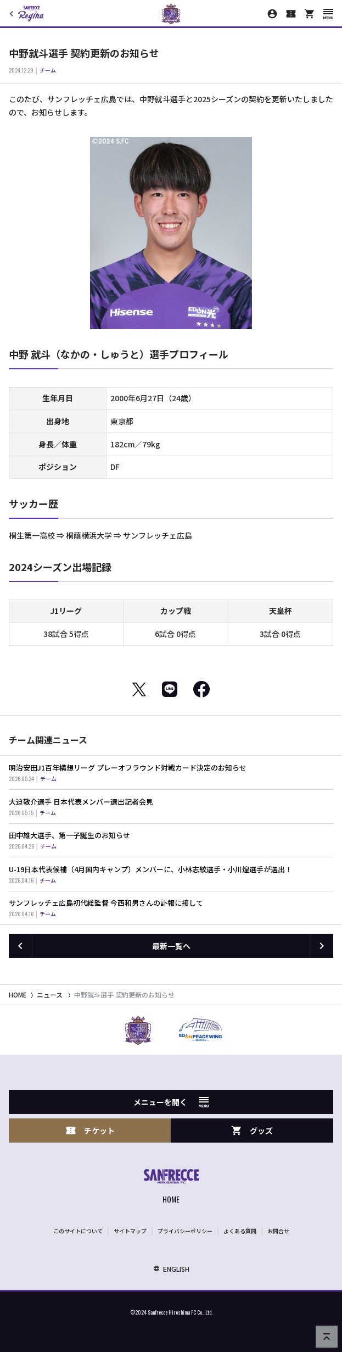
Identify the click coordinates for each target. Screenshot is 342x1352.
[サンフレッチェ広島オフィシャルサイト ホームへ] (171, 1187)
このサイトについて (78, 1231)
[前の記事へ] (20, 946)
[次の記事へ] (321, 946)
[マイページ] (272, 14)
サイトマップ (130, 1231)
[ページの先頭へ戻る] (327, 1337)
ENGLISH (171, 1268)
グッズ (252, 1131)
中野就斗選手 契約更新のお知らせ (124, 994)
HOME (18, 994)
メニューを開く (171, 1101)
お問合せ (278, 1231)
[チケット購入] (291, 14)
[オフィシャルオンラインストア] (309, 14)
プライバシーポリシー (185, 1231)
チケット (90, 1131)
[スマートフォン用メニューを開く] (328, 14)
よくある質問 (239, 1231)
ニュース (50, 994)
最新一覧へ (171, 945)
